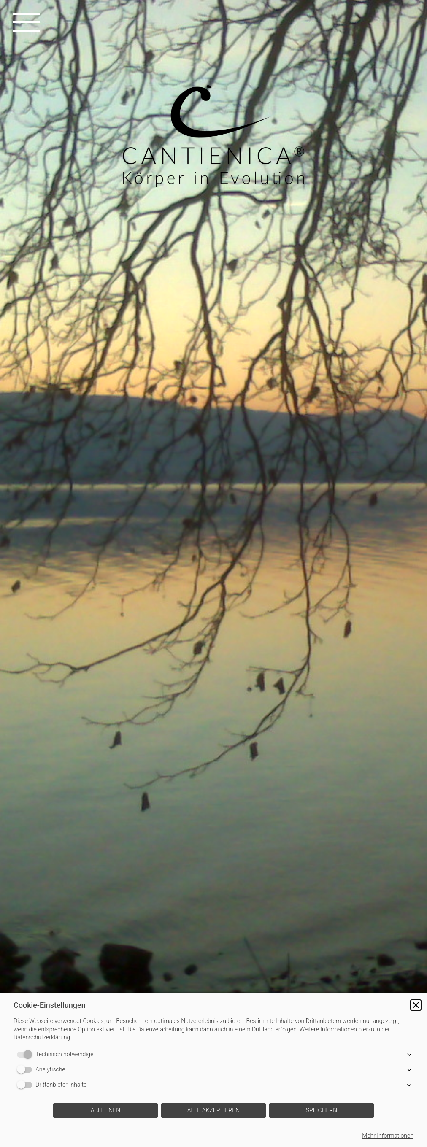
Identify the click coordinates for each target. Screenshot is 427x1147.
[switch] (26, 1054)
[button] (416, 1005)
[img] (213, 573)
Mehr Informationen (387, 1135)
